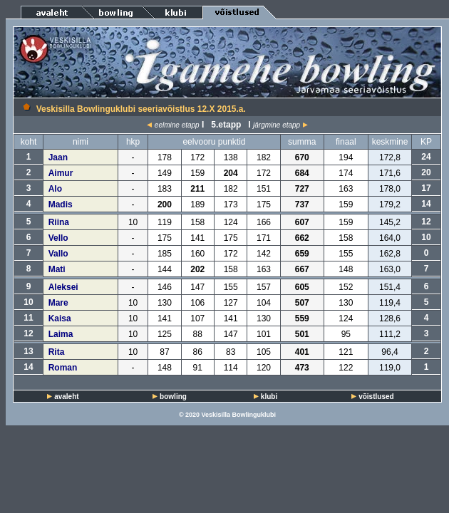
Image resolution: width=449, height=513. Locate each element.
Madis (60, 204)
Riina (58, 222)
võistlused (375, 396)
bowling (173, 396)
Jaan (58, 157)
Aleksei (63, 287)
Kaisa (59, 318)
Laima (60, 334)
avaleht (66, 396)
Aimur (60, 173)
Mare (58, 303)
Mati (57, 269)
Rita (56, 352)
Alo (55, 189)
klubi (269, 396)
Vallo (58, 254)
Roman (63, 368)
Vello (58, 238)
